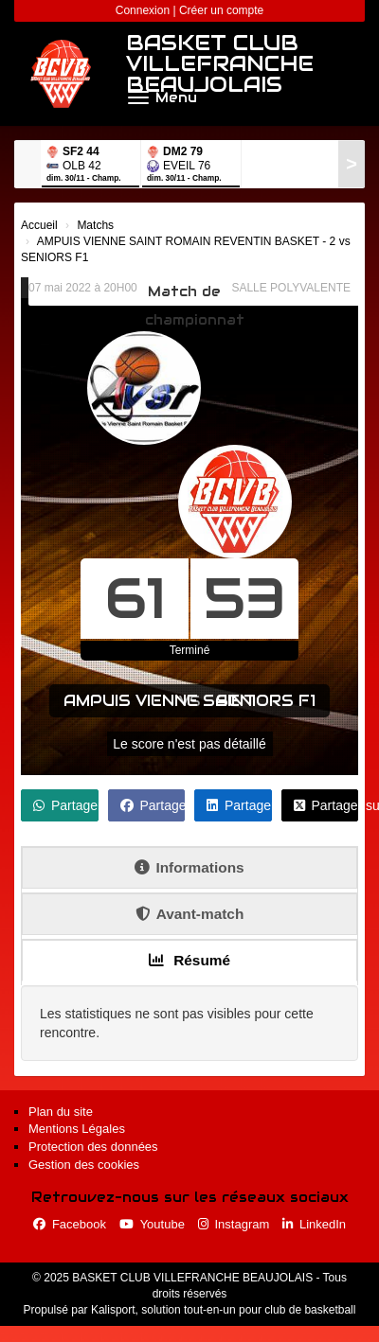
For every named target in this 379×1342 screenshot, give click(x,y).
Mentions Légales (76, 1128)
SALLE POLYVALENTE (291, 287)
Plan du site (60, 1111)
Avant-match (189, 914)
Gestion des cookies (83, 1164)
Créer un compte (221, 10)
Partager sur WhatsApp (66, 805)
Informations (189, 867)
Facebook (69, 1224)
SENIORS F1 (266, 701)
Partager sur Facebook (153, 805)
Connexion (143, 10)
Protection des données (93, 1146)
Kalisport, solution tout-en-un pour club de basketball (223, 1309)
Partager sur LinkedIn (239, 805)
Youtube (152, 1224)
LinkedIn (314, 1224)
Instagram (234, 1224)
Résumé (189, 960)
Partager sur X (326, 805)
